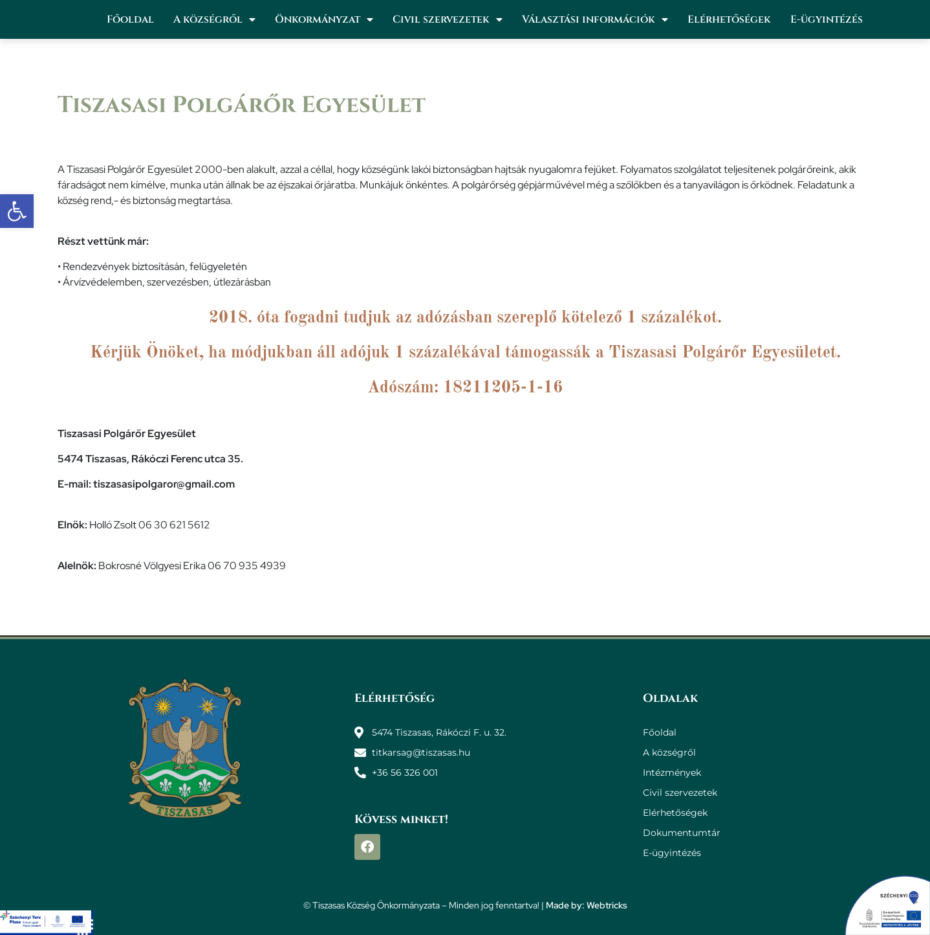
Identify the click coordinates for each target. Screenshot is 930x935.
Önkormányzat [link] (324, 19)
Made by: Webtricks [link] (586, 905)
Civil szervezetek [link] (448, 19)
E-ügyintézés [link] (826, 19)
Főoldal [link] (130, 19)
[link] (17, 211)
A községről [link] (214, 19)
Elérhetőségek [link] (729, 19)
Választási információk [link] (595, 19)
